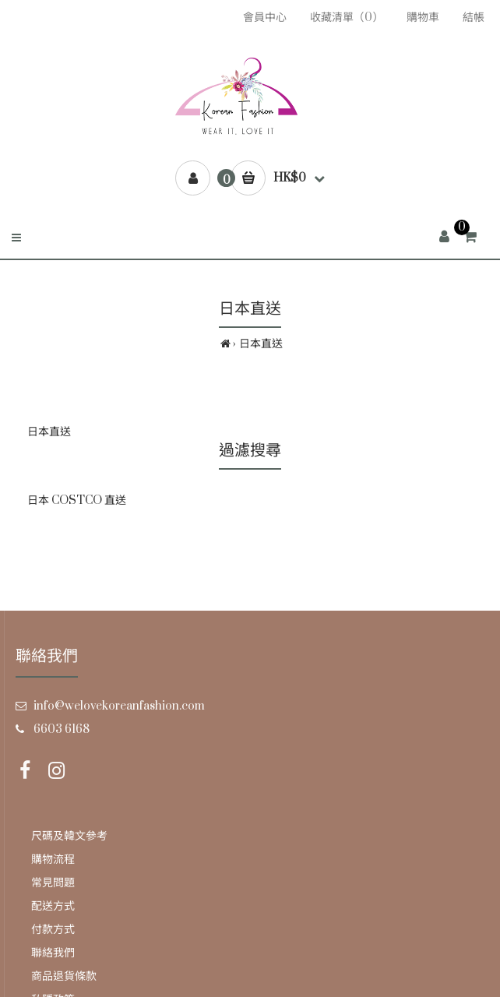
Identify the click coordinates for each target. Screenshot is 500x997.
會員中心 (265, 17)
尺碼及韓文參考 (69, 836)
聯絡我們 (53, 953)
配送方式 (53, 906)
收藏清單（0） (346, 17)
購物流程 (53, 859)
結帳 (473, 17)
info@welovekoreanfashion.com (119, 706)
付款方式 (53, 929)
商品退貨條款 (64, 976)
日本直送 (261, 343)
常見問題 (53, 882)
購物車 (423, 17)
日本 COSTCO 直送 (76, 500)
